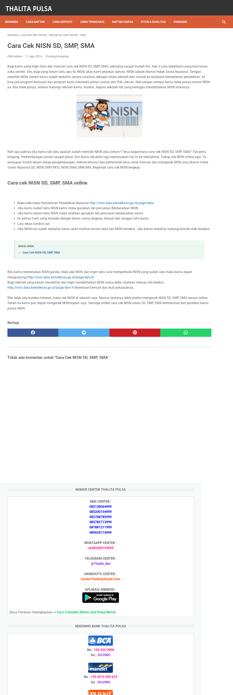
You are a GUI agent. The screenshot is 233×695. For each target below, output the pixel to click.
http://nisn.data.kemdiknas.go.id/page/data (49, 230)
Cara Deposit (65, 14)
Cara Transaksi (95, 14)
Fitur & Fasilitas (155, 14)
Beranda (13, 14)
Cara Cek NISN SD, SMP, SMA (41, 285)
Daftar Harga (124, 14)
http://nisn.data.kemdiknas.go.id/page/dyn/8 (104, 309)
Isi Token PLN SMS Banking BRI (195, 557)
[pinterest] (98, 370)
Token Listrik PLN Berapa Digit (194, 656)
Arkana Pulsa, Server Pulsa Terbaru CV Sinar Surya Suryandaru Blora (191, 542)
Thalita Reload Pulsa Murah (103, 688)
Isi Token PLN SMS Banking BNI (195, 527)
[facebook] (25, 370)
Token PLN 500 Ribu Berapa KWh (195, 508)
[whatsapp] (135, 370)
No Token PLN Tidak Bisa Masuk (195, 567)
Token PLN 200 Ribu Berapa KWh (195, 498)
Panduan (14, 22)
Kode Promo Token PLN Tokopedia (197, 663)
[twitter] (62, 370)
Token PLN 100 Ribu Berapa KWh (195, 518)
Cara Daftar (37, 14)
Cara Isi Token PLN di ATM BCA (195, 648)
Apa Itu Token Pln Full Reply (192, 459)
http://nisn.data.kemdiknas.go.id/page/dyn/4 (51, 320)
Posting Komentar (57, 57)
